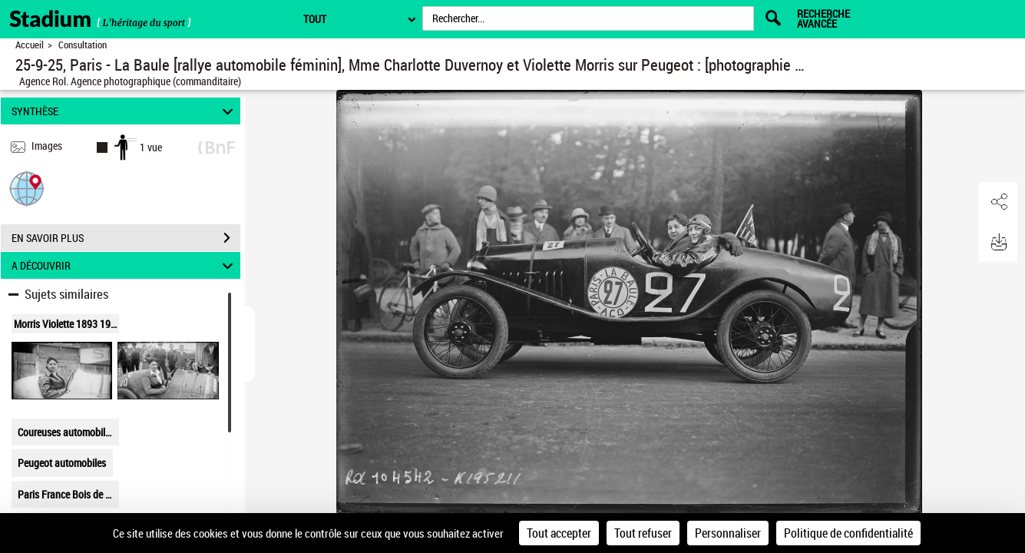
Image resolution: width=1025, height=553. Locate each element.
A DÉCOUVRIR (124, 265)
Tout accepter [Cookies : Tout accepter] (559, 533)
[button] (27, 187)
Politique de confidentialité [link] (848, 533)
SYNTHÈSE (124, 111)
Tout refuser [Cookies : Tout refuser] (643, 533)
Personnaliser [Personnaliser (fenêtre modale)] (728, 533)
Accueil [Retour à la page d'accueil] (29, 44)
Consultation (82, 44)
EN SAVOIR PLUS (126, 238)
